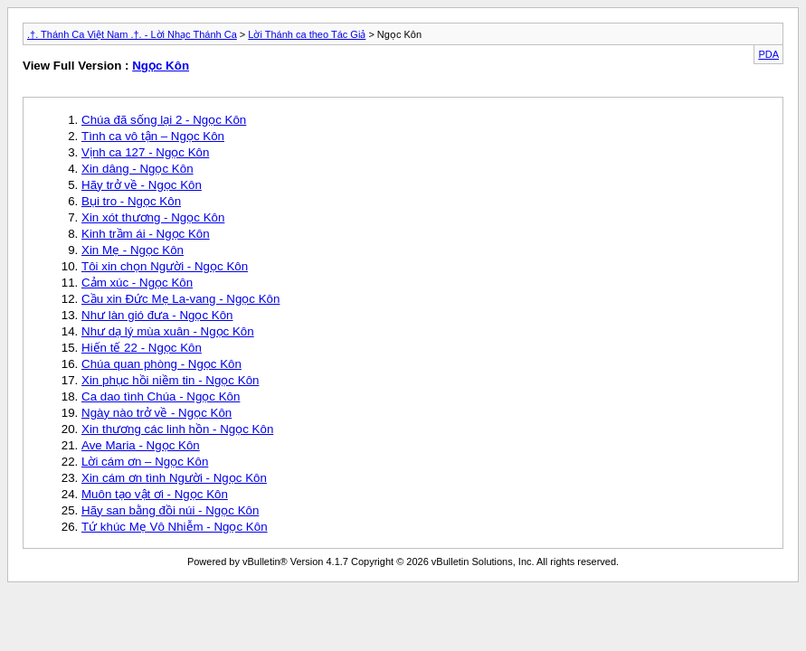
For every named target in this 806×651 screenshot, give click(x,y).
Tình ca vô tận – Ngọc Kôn (152, 136)
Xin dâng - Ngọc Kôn (137, 168)
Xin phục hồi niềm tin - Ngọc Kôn (170, 380)
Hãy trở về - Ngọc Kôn (141, 185)
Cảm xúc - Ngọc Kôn (137, 282)
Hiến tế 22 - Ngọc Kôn (141, 347)
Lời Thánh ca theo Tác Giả (306, 34)
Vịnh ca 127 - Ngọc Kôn (145, 152)
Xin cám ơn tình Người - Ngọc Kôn (174, 478)
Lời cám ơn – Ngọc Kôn (144, 461)
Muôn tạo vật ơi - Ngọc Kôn (154, 494)
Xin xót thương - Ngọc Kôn (152, 217)
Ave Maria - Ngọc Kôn (140, 445)
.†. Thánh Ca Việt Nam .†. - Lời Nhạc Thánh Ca (132, 34)
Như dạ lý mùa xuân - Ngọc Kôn (167, 331)
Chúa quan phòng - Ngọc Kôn (161, 364)
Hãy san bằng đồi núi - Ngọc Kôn (170, 510)
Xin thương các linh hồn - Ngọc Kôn (177, 429)
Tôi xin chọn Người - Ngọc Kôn (164, 266)
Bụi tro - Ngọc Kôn (131, 201)
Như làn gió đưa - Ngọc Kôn (157, 315)
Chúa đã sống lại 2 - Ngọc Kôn (163, 120)
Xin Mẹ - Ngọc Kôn (132, 250)
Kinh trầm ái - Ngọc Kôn (145, 234)
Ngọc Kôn (160, 65)
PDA (768, 54)
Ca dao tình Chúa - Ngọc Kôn (160, 396)
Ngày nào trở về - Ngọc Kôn (156, 413)
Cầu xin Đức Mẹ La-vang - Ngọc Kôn (180, 299)
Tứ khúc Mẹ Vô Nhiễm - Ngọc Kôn (174, 526)
